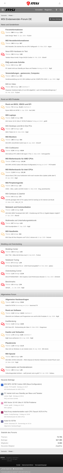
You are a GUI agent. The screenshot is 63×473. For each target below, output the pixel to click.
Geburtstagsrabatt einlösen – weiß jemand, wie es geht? (22, 373)
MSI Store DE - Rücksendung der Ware (17, 327)
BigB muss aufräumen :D (13, 338)
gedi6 (45, 121)
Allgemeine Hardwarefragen (17, 299)
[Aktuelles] (56, 10)
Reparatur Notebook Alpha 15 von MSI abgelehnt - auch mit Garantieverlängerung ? (30, 90)
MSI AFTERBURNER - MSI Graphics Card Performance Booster (25, 277)
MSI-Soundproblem (11, 226)
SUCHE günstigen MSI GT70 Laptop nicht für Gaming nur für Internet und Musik (29, 200)
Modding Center (11, 249)
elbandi (17, 215)
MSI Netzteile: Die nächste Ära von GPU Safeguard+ (21, 46)
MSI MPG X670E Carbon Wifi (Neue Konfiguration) (20, 164)
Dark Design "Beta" (11, 35)
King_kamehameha (44, 189)
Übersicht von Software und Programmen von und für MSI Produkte (25, 316)
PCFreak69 (52, 164)
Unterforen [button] (25, 87)
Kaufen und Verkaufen (14, 332)
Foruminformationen (14, 30)
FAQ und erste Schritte (15, 62)
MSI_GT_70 (19, 202)
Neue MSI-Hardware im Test (16, 51)
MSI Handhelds (11, 231)
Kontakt (18, 465)
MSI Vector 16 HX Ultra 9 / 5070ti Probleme (18, 121)
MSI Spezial (10, 354)
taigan (50, 46)
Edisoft (44, 57)
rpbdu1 (51, 266)
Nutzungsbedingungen (41, 465)
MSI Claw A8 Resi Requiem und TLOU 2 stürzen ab (21, 237)
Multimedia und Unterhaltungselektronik (20, 220)
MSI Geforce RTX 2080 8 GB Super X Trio (18, 154)
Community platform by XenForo (16, 472)
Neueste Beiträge (8, 380)
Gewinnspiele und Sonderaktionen (18, 367)
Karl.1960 (32, 110)
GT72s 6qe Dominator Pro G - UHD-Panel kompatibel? (22, 266)
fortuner (48, 237)
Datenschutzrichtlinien (27, 465)
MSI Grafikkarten (12, 148)
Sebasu (52, 373)
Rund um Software (13, 310)
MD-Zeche (45, 349)
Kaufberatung (10, 321)
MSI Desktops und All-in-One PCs (18, 126)
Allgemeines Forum (8, 294)
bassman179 (34, 305)
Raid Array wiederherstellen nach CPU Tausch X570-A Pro (25, 412)
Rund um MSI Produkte (10, 99)
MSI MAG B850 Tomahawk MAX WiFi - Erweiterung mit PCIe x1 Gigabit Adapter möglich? (32, 213)
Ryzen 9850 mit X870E (12, 110)
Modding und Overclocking (11, 244)
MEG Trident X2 (10, 132)
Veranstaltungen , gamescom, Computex (22, 73)
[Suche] (60, 10)
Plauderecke (10, 343)
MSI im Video (10, 84)
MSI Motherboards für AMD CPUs (19, 159)
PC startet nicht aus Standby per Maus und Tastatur (21, 68)
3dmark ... (8, 287)
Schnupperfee (45, 154)
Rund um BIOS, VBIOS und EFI (18, 104)
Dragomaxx (43, 327)
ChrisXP (38, 143)
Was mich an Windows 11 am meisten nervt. (18, 349)
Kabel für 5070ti (10, 305)
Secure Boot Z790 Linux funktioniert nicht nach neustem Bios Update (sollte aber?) (30, 175)
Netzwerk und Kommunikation (18, 207)
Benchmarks (10, 282)
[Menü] (2, 10)
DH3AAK (57, 277)
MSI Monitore (11, 137)
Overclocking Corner (13, 271)
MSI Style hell (6, 469)
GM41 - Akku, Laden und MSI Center (16, 189)
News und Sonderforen (10, 25)
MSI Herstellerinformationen (17, 41)
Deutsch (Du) (18, 469)
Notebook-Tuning (12, 260)
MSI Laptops (10, 115)
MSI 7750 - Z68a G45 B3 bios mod (16, 255)
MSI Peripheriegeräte (14, 183)
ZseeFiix (59, 446)
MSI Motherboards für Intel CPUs (19, 170)
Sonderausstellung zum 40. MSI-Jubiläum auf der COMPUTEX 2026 (26, 79)
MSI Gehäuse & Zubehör (15, 194)
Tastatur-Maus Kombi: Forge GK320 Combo (18, 57)
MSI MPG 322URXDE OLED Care (15, 143)
